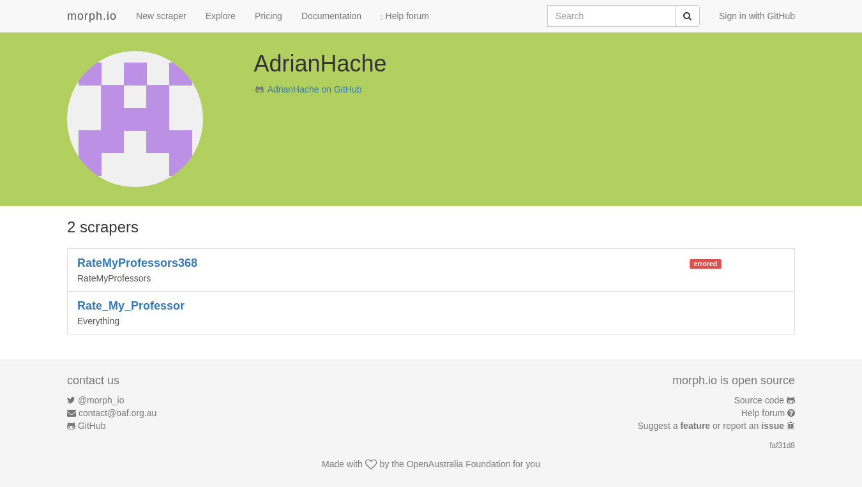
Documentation (331, 16)
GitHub (92, 426)
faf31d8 (782, 445)
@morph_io (101, 400)
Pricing (268, 16)
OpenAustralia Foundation (459, 464)
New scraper (161, 16)
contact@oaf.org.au (117, 413)
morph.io (92, 16)
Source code (759, 400)
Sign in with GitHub (757, 16)
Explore (221, 16)
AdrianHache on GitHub (315, 89)
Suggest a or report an (712, 426)
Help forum (405, 16)
